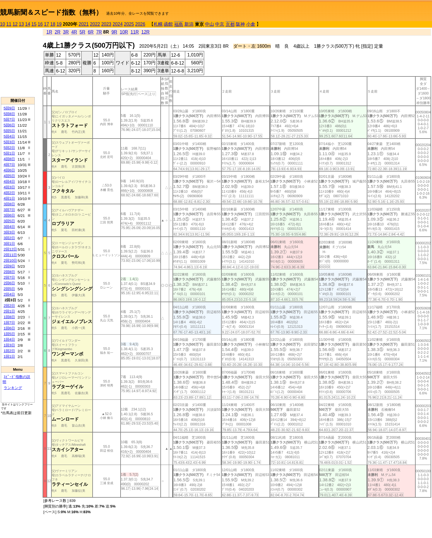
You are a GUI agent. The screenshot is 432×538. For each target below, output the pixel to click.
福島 (178, 24)
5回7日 (9, 119)
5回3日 (9, 142)
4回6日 (9, 170)
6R (90, 32)
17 (46, 24)
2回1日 (9, 311)
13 (21, 24)
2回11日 (10, 255)
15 (33, 24)
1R (49, 32)
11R (134, 32)
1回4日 (9, 339)
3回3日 (9, 232)
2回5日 (9, 289)
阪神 (240, 24)
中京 (219, 24)
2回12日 (10, 249)
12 (15, 24)
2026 (140, 24)
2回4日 (9, 294)
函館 (168, 24)
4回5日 (9, 176)
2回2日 (9, 306)
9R (114, 32)
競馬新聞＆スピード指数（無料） (51, 12)
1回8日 (9, 317)
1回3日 (9, 345)
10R (124, 32)
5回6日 (9, 125)
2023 (106, 24)
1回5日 (9, 334)
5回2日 (9, 148)
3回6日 (9, 215)
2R (57, 32)
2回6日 (9, 283)
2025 (129, 24)
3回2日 (9, 238)
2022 (95, 24)
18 (52, 24)
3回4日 (9, 227)
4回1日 (9, 198)
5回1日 (9, 153)
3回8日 (9, 204)
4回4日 (9, 181)
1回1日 (9, 356)
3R (66, 32)
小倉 (250, 24)
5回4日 (9, 136)
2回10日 (10, 260)
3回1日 (9, 243)
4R (74, 32)
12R (145, 32)
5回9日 (9, 108)
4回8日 (9, 159)
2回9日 (9, 266)
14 (27, 24)
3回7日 (9, 210)
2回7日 (9, 277)
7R (99, 32)
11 (8, 24)
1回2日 (9, 351)
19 (59, 24)
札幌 (158, 24)
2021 (84, 24)
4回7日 (9, 165)
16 (40, 24)
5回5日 (9, 131)
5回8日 (9, 114)
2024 (118, 24)
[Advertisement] (18, 62)
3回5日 (9, 221)
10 (2, 24)
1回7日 (9, 322)
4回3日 (9, 187)
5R (82, 32)
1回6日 (9, 328)
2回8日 (9, 272)
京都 (230, 24)
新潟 (188, 24)
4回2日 (9, 193)
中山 (209, 24)
